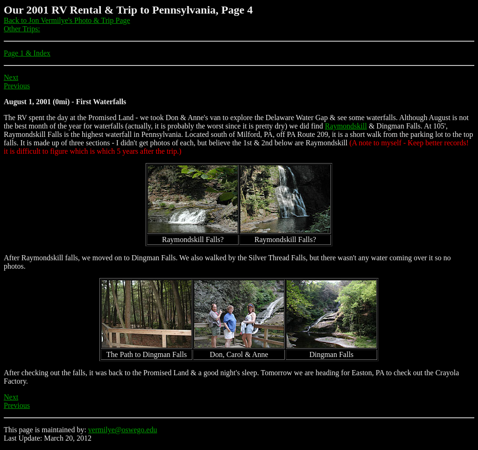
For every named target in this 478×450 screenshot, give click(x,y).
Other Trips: (22, 29)
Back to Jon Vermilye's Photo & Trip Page (67, 20)
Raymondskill (346, 126)
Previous (17, 86)
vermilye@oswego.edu (122, 430)
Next (11, 77)
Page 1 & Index (27, 53)
